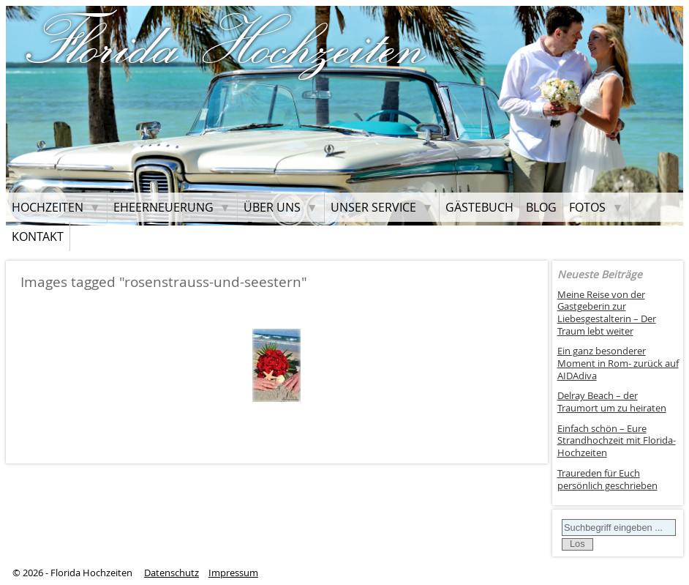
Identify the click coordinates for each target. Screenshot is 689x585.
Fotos (587, 207)
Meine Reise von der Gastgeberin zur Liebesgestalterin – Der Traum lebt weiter (606, 313)
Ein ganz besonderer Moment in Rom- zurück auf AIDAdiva (618, 363)
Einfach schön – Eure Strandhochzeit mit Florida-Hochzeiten (616, 440)
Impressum (233, 573)
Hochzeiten (47, 207)
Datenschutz (171, 573)
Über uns (272, 207)
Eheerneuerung (163, 207)
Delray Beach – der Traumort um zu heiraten (611, 402)
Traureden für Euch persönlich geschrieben (607, 479)
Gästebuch (479, 207)
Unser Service (373, 207)
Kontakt (38, 236)
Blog (541, 207)
